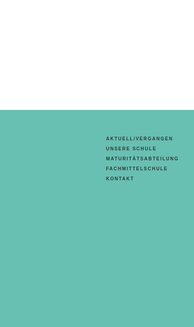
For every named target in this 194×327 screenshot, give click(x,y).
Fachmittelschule (137, 168)
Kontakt (120, 178)
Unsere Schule (131, 148)
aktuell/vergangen (139, 138)
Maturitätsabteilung (142, 158)
